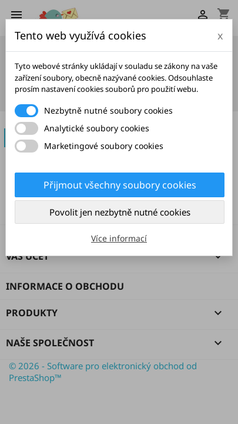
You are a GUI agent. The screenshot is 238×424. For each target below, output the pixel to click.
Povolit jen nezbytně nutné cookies (119, 212)
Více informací (119, 238)
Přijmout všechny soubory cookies (119, 184)
